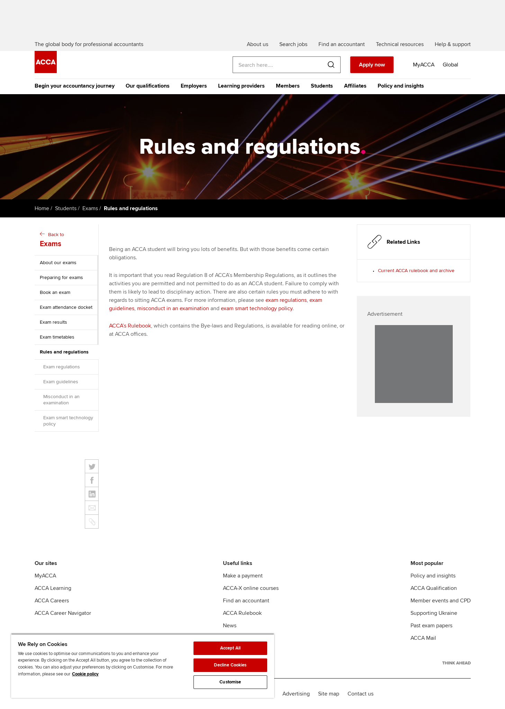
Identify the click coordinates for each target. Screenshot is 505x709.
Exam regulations (61, 367)
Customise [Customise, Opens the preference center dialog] (230, 682)
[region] (142, 666)
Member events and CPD (441, 600)
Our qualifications (148, 85)
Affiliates (355, 85)
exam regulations (286, 300)
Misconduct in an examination (61, 400)
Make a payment (243, 575)
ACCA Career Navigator (63, 613)
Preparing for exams (61, 277)
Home (42, 208)
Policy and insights (401, 85)
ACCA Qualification (434, 588)
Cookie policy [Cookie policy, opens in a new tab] (85, 674)
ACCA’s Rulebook (130, 325)
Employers (194, 85)
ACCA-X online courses (251, 588)
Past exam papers (431, 625)
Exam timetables (57, 337)
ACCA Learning (53, 588)
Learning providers (241, 85)
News (229, 625)
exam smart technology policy (256, 308)
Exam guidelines (60, 382)
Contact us (360, 693)
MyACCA (45, 575)
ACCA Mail (423, 638)
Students (322, 85)
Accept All (230, 648)
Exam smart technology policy (68, 421)
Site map (328, 693)
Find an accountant (246, 600)
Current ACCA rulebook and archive (416, 270)
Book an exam (55, 292)
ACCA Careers (52, 600)
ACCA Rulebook (242, 613)
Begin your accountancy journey (75, 85)
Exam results (53, 322)
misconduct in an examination (173, 308)
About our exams (58, 263)
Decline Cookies (230, 665)
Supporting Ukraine (434, 613)
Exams (90, 208)
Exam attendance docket (66, 307)
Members (288, 85)
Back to (67, 240)
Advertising (296, 693)
